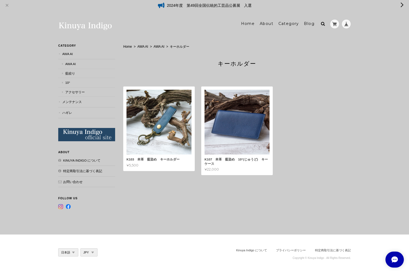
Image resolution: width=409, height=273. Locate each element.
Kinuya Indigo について (81, 160)
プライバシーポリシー (291, 250)
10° (67, 82)
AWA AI (142, 46)
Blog (309, 23)
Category (288, 23)
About (266, 23)
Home (248, 23)
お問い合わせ (73, 181)
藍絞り (70, 73)
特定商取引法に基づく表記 (82, 171)
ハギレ (67, 112)
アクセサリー (75, 92)
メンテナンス (72, 102)
